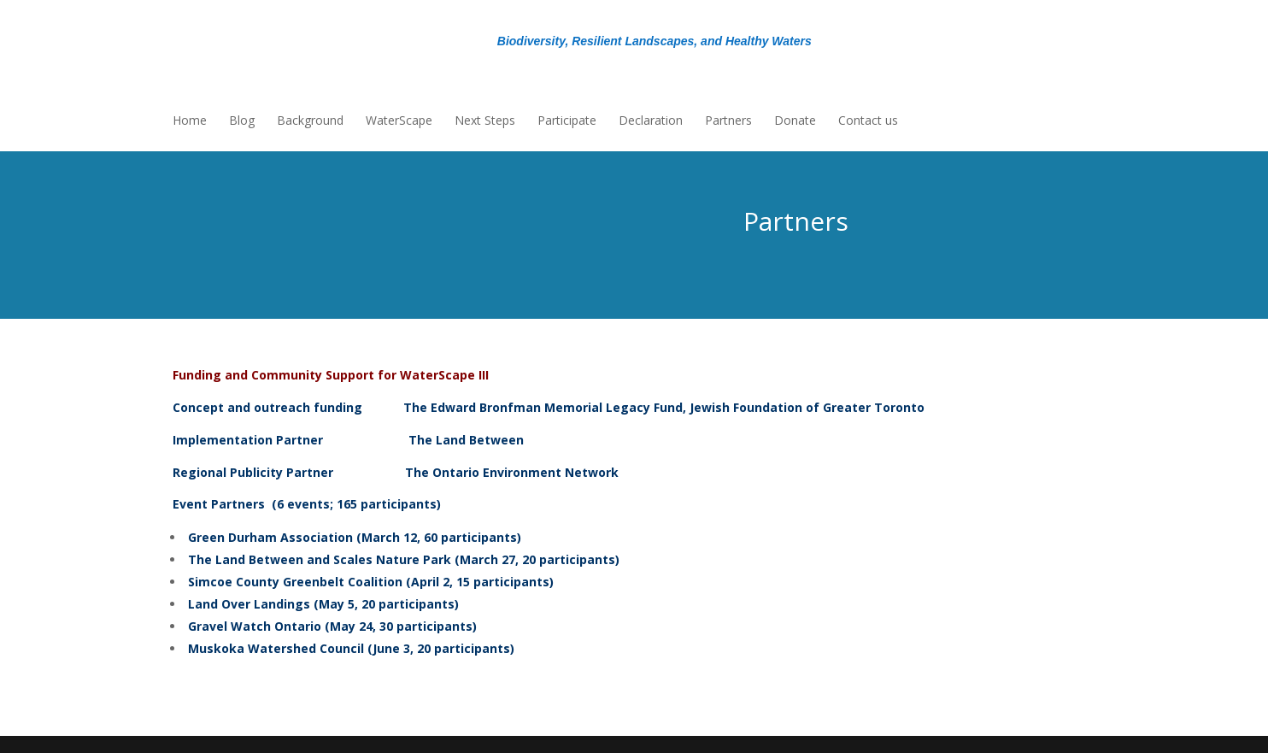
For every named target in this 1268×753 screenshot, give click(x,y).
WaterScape (399, 121)
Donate (795, 121)
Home (190, 121)
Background (310, 121)
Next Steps (485, 121)
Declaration (651, 121)
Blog (242, 121)
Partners (728, 121)
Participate (566, 121)
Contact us (868, 121)
